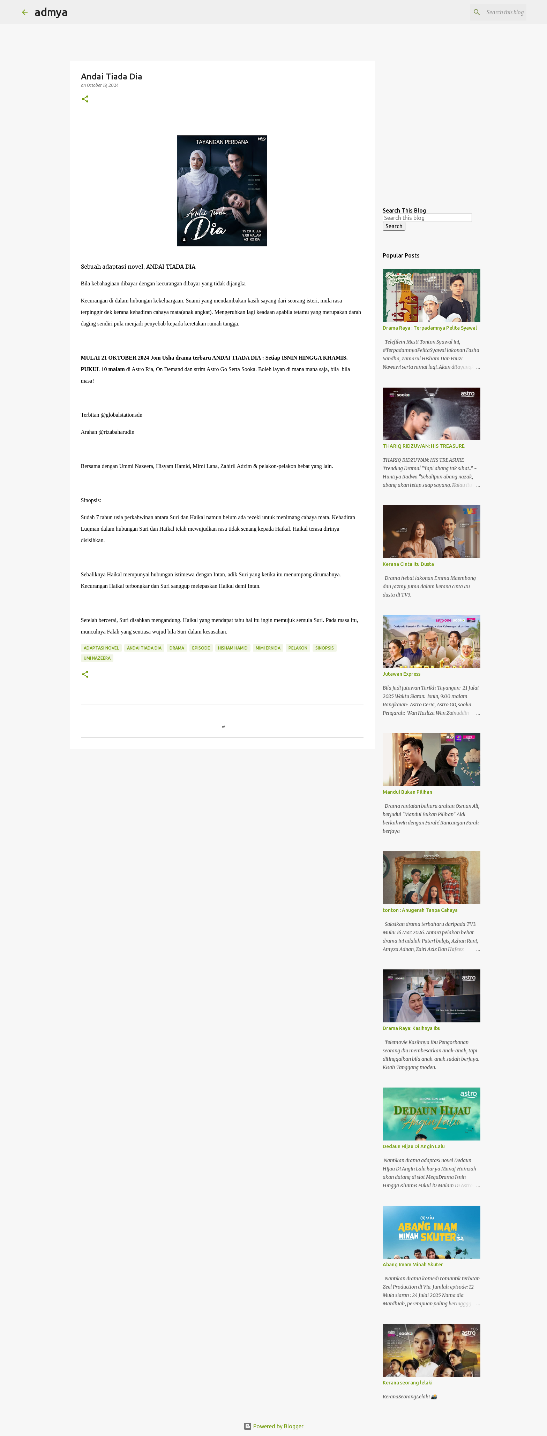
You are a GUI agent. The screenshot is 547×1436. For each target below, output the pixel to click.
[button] (85, 99)
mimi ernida (268, 648)
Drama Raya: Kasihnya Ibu (412, 1028)
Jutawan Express (401, 674)
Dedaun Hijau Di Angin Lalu (414, 1146)
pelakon (298, 648)
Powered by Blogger (273, 1426)
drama (177, 648)
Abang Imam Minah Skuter (413, 1264)
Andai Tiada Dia (144, 648)
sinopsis (324, 648)
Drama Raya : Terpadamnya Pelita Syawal (430, 328)
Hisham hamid (233, 648)
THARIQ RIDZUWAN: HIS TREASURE (424, 446)
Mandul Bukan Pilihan (407, 792)
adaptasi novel (101, 648)
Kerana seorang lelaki (408, 1382)
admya (51, 12)
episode (201, 648)
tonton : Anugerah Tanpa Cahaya (420, 910)
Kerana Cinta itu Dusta (408, 564)
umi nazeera (97, 658)
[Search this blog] (489, 12)
